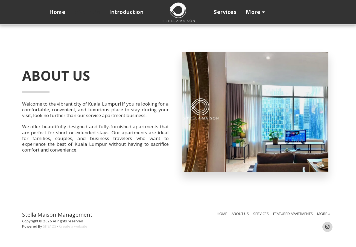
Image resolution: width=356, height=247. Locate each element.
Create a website (73, 226)
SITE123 (49, 226)
